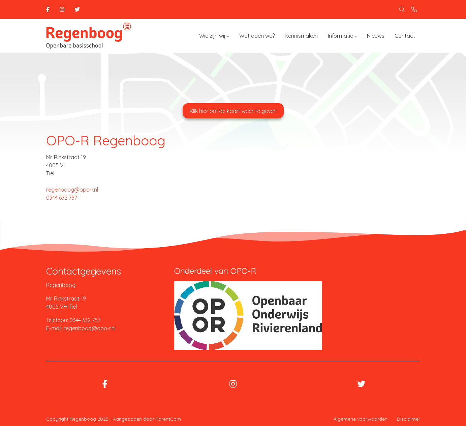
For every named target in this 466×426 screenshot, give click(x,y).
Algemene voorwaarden (360, 419)
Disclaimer (408, 419)
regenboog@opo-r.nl (72, 189)
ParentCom (168, 419)
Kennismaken (301, 35)
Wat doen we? (257, 35)
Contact (405, 35)
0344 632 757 (61, 197)
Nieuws (375, 35)
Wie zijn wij (212, 35)
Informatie (340, 35)
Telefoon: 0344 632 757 (73, 320)
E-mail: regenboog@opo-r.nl (81, 328)
